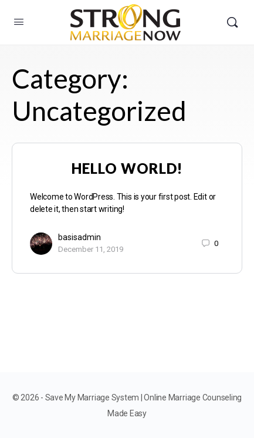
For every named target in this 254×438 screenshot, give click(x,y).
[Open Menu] (19, 22)
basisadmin (79, 237)
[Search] (232, 22)
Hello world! (127, 168)
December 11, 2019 (90, 249)
